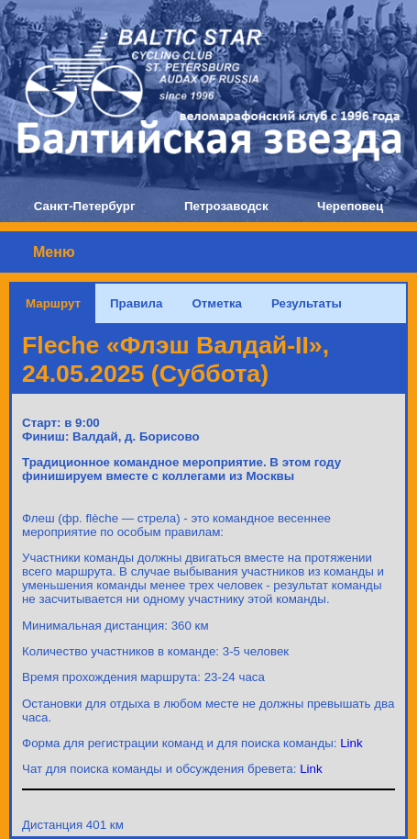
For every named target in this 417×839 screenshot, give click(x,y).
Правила (136, 303)
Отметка (217, 303)
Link (351, 743)
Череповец (350, 206)
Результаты (306, 303)
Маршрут (53, 303)
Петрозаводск (226, 206)
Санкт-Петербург (85, 206)
